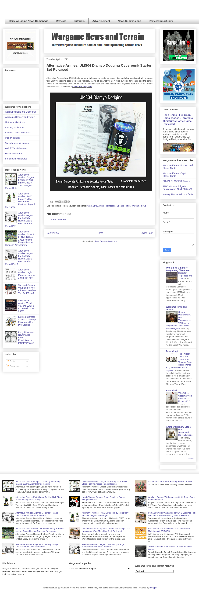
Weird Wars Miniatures (16, 148)
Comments (13, 366)
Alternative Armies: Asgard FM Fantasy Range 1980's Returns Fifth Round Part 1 (19, 257)
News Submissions (129, 21)
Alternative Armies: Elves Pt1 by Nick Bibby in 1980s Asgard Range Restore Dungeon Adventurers (20, 238)
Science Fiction (124, 206)
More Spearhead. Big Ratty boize (185, 432)
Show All (191, 458)
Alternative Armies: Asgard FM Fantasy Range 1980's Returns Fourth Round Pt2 (19, 219)
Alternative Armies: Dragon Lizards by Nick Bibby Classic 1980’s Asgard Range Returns (19, 181)
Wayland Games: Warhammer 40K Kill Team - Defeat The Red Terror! (27, 289)
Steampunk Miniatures (16, 158)
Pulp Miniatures (13, 138)
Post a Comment (58, 219)
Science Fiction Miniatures (18, 132)
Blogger (152, 588)
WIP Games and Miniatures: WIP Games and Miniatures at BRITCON (169, 529)
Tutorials (79, 21)
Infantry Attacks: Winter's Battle (178, 194)
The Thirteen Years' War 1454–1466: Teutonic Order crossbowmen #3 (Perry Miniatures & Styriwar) (179, 362)
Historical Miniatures (15, 122)
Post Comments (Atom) (106, 241)
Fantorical (171, 390)
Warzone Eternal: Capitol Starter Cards (175, 174)
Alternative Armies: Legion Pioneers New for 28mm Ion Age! (26, 273)
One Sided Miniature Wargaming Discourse (177, 269)
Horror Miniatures (13, 153)
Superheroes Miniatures (17, 143)
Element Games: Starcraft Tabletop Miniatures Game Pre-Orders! (27, 321)
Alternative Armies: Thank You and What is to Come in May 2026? (26, 305)
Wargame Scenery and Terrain (20, 117)
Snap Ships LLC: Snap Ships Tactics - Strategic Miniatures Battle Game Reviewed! (178, 119)
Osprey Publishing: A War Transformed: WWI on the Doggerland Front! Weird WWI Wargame (178, 320)
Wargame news (139, 206)
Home (100, 233)
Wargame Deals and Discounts (20, 112)
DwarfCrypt (172, 351)
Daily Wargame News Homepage (28, 21)
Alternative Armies (95, 206)
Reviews (61, 21)
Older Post (147, 233)
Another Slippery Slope (178, 427)
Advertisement (101, 21)
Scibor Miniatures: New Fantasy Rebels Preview (170, 481)
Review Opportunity (161, 21)
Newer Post (52, 233)
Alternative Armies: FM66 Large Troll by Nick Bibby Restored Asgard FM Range (20, 200)
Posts (11, 361)
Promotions (110, 206)
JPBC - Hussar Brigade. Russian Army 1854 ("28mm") (177, 187)
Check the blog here (82, 86)
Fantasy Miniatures (14, 127)
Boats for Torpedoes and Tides (185, 276)
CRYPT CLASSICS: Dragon (176, 181)
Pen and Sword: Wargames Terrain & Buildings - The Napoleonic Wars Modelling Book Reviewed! (106, 529)
